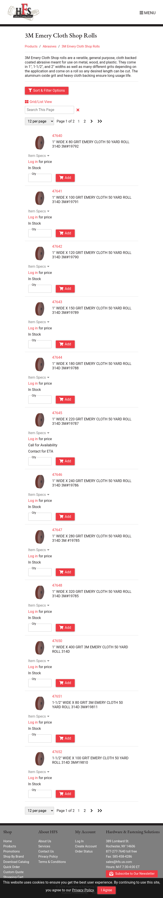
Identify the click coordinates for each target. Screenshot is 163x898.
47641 (57, 191)
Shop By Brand (13, 856)
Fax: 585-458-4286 (119, 856)
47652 (57, 752)
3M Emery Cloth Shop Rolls (81, 46)
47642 (57, 246)
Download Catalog (16, 862)
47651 (57, 696)
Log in (33, 162)
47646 (57, 475)
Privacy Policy (83, 890)
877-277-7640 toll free (121, 851)
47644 (57, 357)
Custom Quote (13, 872)
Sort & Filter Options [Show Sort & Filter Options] (46, 90)
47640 (57, 136)
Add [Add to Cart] (65, 178)
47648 (57, 585)
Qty (34, 173)
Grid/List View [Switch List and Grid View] (38, 102)
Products (31, 46)
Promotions (11, 851)
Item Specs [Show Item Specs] (39, 156)
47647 (57, 530)
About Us (44, 841)
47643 (57, 302)
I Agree (106, 890)
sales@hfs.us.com (119, 862)
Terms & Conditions (52, 862)
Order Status (84, 851)
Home (7, 841)
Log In (79, 841)
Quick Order (11, 867)
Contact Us (46, 851)
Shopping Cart (13, 877)
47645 (57, 413)
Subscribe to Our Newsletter (132, 874)
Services (44, 846)
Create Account (86, 846)
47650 (57, 641)
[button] (147, 13)
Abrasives (49, 46)
